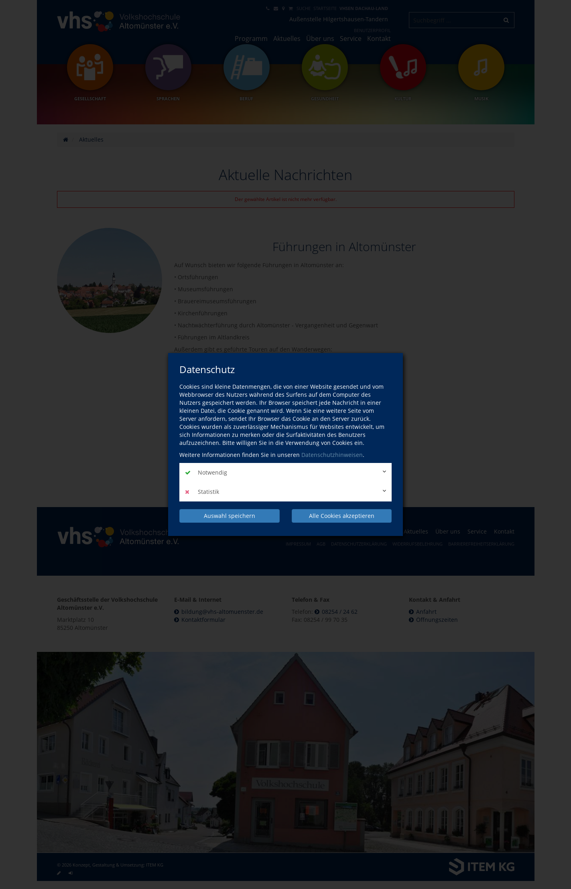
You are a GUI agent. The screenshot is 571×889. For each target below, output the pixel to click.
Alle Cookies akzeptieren (341, 516)
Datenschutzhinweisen (332, 455)
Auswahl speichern (229, 516)
